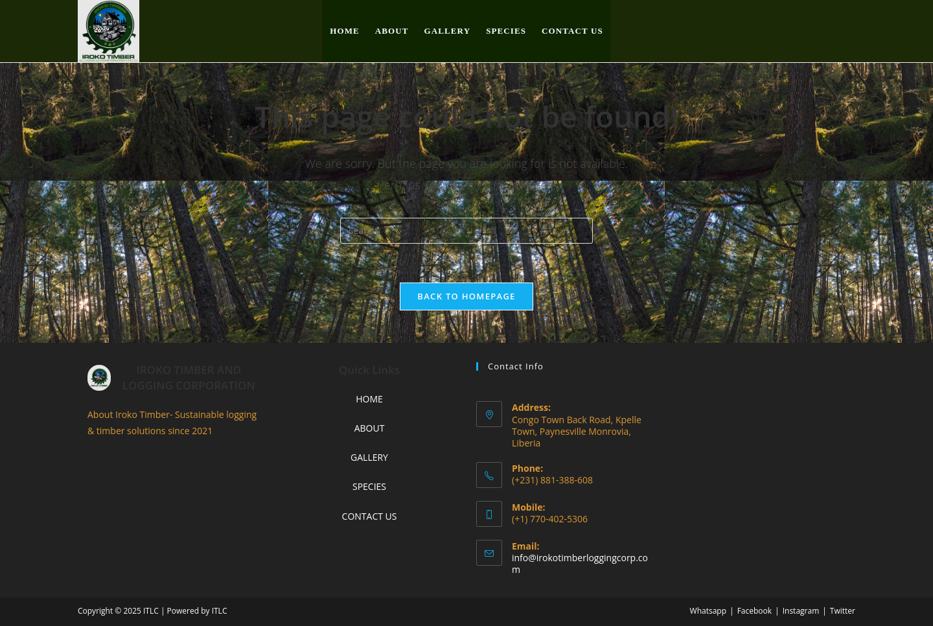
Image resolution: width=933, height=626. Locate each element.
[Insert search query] (466, 231)
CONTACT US (369, 516)
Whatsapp (708, 610)
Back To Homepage (466, 296)
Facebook (754, 610)
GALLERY (369, 457)
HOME (369, 399)
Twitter (842, 610)
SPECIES (369, 486)
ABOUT (369, 428)
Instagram (801, 610)
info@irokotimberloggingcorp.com (580, 563)
